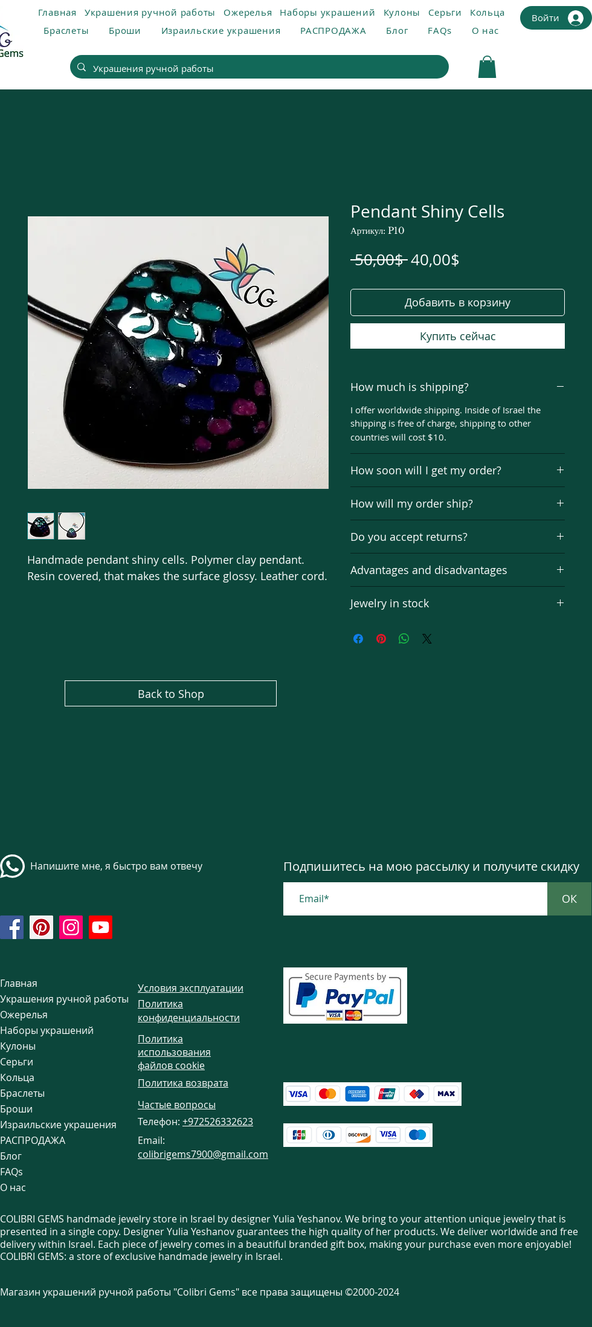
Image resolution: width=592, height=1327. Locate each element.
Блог (11, 1156)
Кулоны (18, 1046)
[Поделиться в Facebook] (358, 638)
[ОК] (569, 898)
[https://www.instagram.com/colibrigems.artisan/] (71, 927)
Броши (16, 1109)
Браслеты (22, 1093)
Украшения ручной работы (46, 999)
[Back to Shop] (171, 693)
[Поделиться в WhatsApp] (404, 638)
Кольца (17, 1077)
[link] (487, 67)
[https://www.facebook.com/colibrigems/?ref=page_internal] (12, 927)
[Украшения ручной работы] (258, 68)
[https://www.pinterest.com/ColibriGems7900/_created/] (41, 927)
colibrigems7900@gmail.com (203, 1154)
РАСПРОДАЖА (32, 1140)
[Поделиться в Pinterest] (381, 638)
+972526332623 (217, 1121)
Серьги (16, 1061)
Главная (18, 983)
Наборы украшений (46, 1030)
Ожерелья (24, 1014)
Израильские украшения (46, 1124)
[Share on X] (427, 638)
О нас (13, 1187)
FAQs (11, 1171)
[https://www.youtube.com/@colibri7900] (100, 927)
